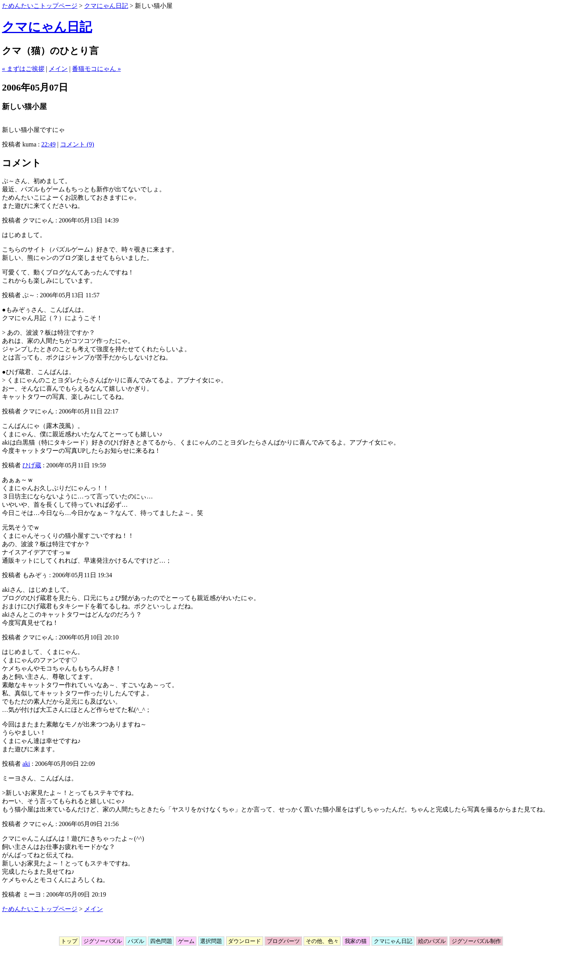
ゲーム (186, 941)
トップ (69, 941)
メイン (58, 68)
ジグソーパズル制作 (476, 941)
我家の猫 (356, 941)
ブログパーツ (283, 941)
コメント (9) (77, 144)
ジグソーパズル (102, 941)
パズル (135, 941)
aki (26, 763)
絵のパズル (432, 941)
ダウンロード (245, 941)
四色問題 (161, 941)
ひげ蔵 (31, 465)
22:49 (48, 144)
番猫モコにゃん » (96, 68)
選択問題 (211, 941)
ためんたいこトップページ (39, 5)
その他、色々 (322, 941)
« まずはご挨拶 (23, 68)
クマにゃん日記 (106, 5)
